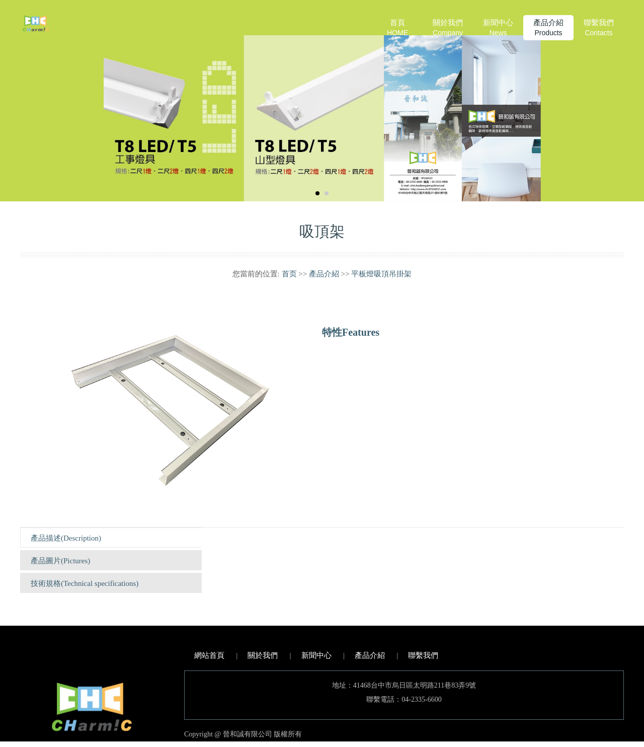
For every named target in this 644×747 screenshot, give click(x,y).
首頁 (397, 28)
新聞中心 (498, 28)
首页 (289, 274)
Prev (18, 100)
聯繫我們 (599, 28)
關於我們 (448, 28)
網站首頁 (209, 655)
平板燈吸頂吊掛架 (381, 274)
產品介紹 (548, 28)
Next (625, 100)
